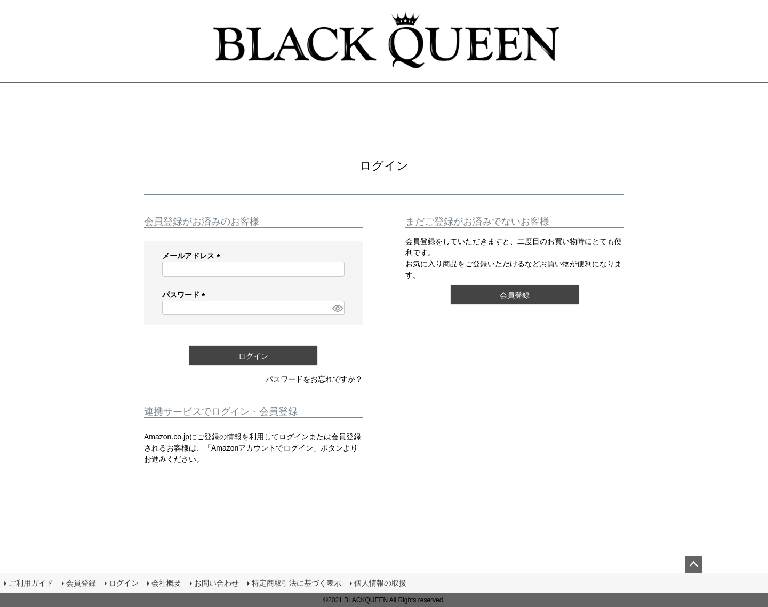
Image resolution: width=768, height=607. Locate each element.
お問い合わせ (216, 583)
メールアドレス (193, 255)
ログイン (124, 583)
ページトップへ (693, 564)
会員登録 (81, 583)
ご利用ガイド (31, 583)
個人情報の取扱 (380, 583)
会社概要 (166, 583)
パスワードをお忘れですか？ (314, 379)
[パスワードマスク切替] (337, 308)
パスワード (185, 294)
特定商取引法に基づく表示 (296, 583)
